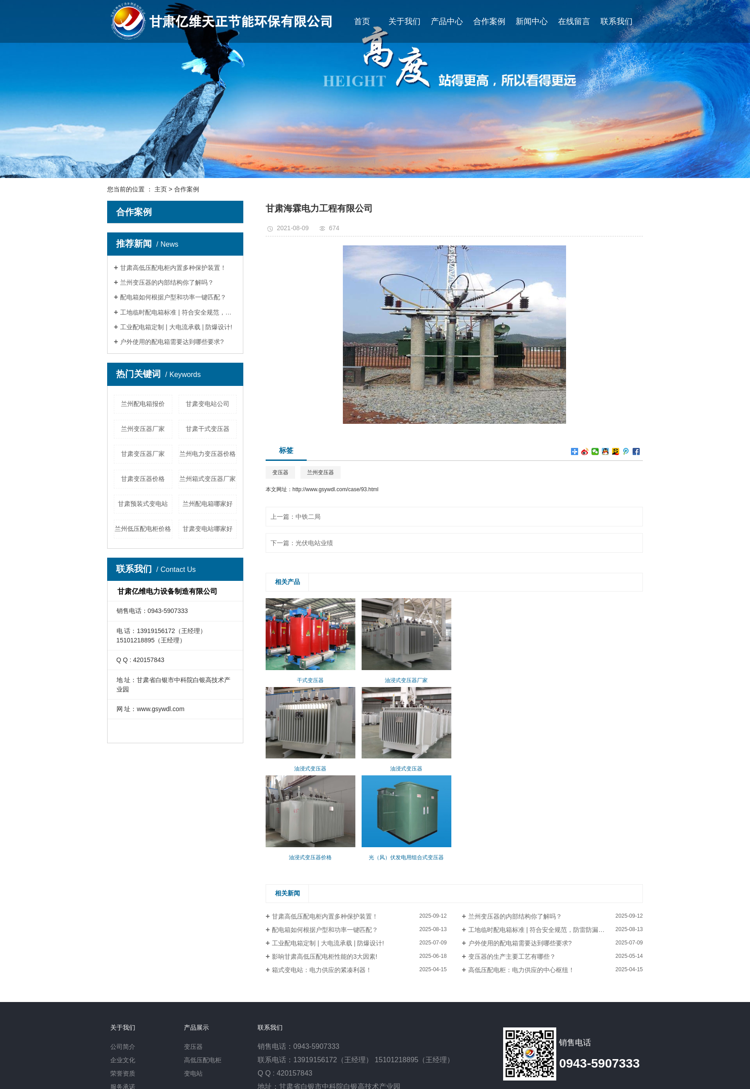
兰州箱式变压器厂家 (207, 478)
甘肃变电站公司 (207, 403)
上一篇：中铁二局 (296, 516)
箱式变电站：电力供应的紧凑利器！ (322, 969)
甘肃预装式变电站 (143, 503)
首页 (362, 21)
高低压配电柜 (202, 1060)
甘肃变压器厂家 (143, 453)
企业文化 (122, 1060)
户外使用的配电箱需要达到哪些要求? (172, 341)
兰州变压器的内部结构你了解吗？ (167, 282)
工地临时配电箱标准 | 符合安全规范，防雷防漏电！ (178, 312)
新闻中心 (532, 21)
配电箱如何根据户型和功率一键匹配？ (173, 297)
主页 (160, 189)
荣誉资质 (122, 1073)
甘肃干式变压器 (207, 428)
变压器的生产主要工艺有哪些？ (512, 956)
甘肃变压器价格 (143, 478)
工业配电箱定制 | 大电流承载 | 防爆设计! (176, 327)
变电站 (193, 1073)
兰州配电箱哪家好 (208, 503)
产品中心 (447, 21)
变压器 (280, 472)
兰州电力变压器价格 (207, 453)
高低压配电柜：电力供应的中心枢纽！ (521, 969)
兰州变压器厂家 (143, 428)
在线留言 (574, 21)
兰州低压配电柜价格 (143, 528)
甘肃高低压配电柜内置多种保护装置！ (173, 267)
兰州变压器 (320, 472)
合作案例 (489, 21)
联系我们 (616, 21)
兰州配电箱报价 (143, 403)
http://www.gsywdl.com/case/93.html (335, 489)
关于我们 (404, 21)
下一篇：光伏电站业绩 (302, 543)
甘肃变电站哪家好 (208, 528)
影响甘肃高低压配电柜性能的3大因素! (324, 956)
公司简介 (122, 1046)
